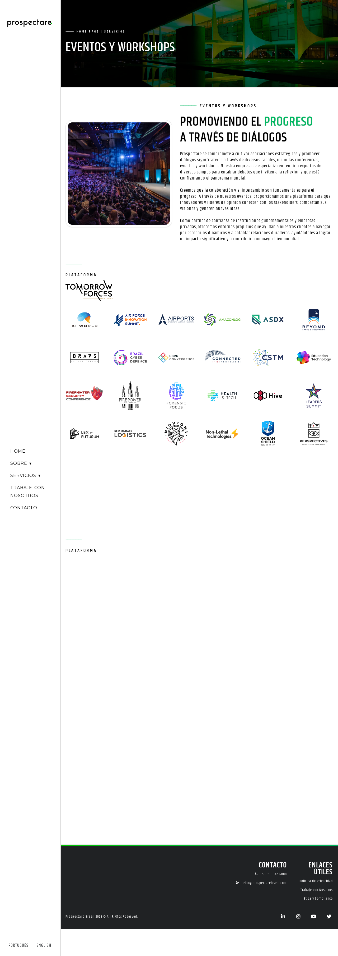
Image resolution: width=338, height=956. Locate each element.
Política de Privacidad (316, 881)
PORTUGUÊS (18, 945)
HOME (17, 451)
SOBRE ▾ (21, 463)
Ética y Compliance (318, 899)
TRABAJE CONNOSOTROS (27, 491)
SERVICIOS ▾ (25, 475)
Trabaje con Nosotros (317, 890)
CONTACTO (23, 507)
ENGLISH (43, 945)
